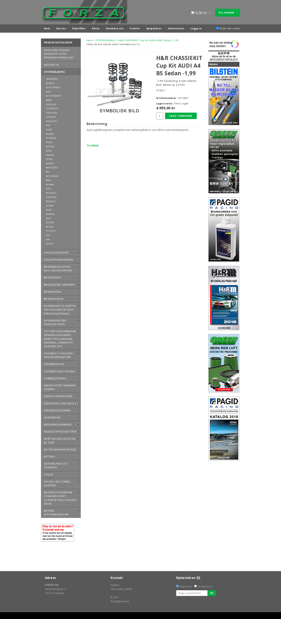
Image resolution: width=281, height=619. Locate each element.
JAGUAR (50, 145)
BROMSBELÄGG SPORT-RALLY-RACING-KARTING (58, 267)
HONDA (50, 132)
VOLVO (50, 242)
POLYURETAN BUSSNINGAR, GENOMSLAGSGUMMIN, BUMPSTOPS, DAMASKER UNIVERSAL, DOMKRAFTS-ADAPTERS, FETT (60, 338)
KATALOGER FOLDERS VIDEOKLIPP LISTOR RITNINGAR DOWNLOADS (59, 53)
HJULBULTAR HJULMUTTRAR (60, 430)
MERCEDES (52, 166)
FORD (49, 128)
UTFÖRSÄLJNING (54, 71)
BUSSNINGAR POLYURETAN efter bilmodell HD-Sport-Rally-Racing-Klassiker (60, 308)
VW (47, 238)
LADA (49, 149)
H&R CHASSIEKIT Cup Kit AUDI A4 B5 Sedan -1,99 (148, 39)
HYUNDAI (51, 136)
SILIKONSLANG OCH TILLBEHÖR (55, 464)
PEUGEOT (51, 191)
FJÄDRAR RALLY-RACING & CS (61, 402)
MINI (48, 179)
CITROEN (51, 115)
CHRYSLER (51, 111)
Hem (89, 39)
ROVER (49, 204)
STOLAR (48, 473)
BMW (48, 99)
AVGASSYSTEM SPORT (56, 251)
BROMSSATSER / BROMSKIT (59, 283)
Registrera (186, 585)
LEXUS (49, 158)
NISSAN (50, 183)
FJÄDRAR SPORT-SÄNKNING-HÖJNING (60, 386)
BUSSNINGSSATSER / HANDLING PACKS (55, 321)
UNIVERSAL (52, 77)
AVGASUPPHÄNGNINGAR (58, 258)
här (138, 43)
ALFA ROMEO (53, 86)
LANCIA (50, 154)
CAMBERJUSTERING (55, 377)
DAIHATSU (51, 120)
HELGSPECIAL (51, 63)
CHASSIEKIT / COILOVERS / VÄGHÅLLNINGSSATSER (59, 354)
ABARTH (50, 82)
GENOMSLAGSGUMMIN (57, 409)
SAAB (49, 208)
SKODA (49, 225)
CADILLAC (51, 103)
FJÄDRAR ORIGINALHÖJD (58, 395)
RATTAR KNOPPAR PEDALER (60, 448)
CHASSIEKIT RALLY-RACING (59, 370)
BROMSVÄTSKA (52, 290)
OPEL (49, 187)
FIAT (48, 124)
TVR (48, 234)
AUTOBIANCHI (53, 94)
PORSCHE (51, 196)
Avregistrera (205, 585)
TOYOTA (50, 229)
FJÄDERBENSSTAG (54, 363)
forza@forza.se (119, 600)
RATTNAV (49, 455)
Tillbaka (93, 144)
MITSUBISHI (52, 175)
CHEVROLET (52, 107)
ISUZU (49, 141)
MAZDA (50, 162)
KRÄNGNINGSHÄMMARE (58, 423)
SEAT (48, 217)
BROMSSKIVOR (52, 276)
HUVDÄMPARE (52, 416)
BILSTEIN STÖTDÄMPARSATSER (56, 511)
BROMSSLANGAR (53, 298)
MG (48, 170)
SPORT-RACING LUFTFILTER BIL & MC (60, 439)
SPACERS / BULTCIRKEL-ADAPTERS (57, 482)
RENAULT (51, 200)
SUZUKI (50, 221)
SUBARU (50, 213)
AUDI (48, 90)
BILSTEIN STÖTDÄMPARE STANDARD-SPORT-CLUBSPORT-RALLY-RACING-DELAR (60, 497)
